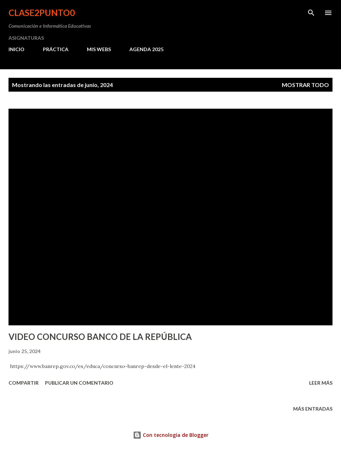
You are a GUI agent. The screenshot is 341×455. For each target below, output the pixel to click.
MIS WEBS (99, 49)
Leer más (320, 383)
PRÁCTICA (55, 49)
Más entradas (312, 409)
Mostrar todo (305, 84)
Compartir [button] (24, 383)
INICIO (16, 49)
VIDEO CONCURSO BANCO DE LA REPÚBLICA (100, 336)
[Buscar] (311, 13)
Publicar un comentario (79, 383)
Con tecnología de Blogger (170, 435)
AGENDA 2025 (146, 49)
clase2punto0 (42, 12)
